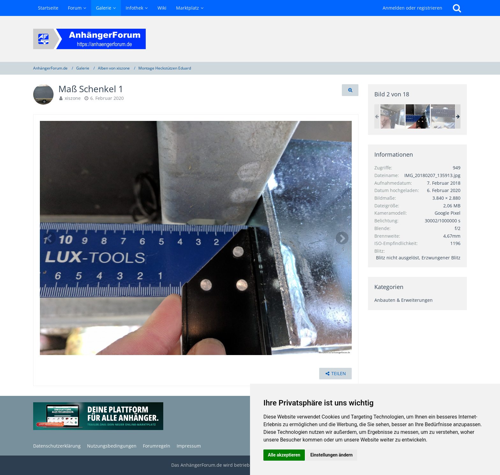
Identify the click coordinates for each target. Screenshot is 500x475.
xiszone (73, 98)
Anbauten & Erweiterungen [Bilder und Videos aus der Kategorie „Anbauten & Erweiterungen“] (403, 300)
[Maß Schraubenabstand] (443, 116)
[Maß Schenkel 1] (418, 116)
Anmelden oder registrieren (412, 8)
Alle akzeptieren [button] (284, 454)
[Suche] (457, 8)
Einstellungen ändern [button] (331, 454)
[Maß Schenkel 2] (392, 116)
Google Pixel (447, 213)
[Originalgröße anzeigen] (350, 90)
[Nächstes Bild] (342, 238)
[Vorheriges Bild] (49, 238)
